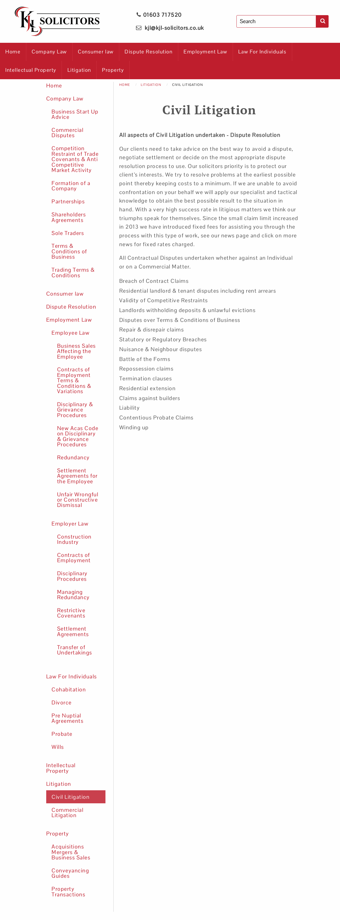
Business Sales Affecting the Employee (76, 351)
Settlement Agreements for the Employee (77, 476)
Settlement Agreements (73, 631)
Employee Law (71, 332)
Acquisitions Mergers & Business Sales (71, 852)
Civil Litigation (71, 796)
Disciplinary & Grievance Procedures (75, 410)
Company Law (49, 51)
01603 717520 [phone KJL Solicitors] (159, 14)
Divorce (62, 702)
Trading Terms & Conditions (73, 272)
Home (12, 51)
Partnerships (68, 201)
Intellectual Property (30, 70)
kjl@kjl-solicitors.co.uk (174, 27)
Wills (58, 746)
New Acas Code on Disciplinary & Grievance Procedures (78, 436)
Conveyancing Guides (70, 873)
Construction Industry (74, 539)
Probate (62, 733)
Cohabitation (69, 689)
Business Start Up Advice (75, 114)
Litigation (79, 70)
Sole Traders (68, 233)
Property (113, 70)
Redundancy (73, 457)
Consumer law (95, 51)
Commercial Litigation (67, 812)
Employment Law (205, 51)
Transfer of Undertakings (74, 650)
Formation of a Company (71, 186)
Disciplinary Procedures (72, 576)
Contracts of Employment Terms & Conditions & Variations (74, 380)
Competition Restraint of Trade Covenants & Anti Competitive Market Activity (75, 159)
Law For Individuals (262, 51)
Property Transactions (68, 891)
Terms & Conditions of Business (69, 251)
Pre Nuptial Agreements (67, 718)
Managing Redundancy (73, 595)
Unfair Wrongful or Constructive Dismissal (78, 500)
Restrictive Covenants (71, 613)
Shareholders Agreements (69, 217)
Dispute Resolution (148, 51)
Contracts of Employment (74, 558)
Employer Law (70, 523)
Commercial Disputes (67, 133)
